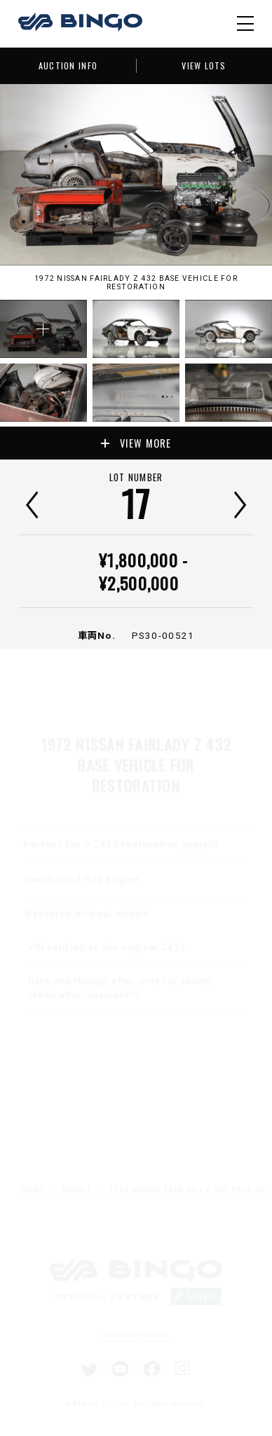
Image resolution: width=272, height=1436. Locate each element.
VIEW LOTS (204, 65)
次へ (240, 504)
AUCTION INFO (68, 65)
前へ (32, 504)
